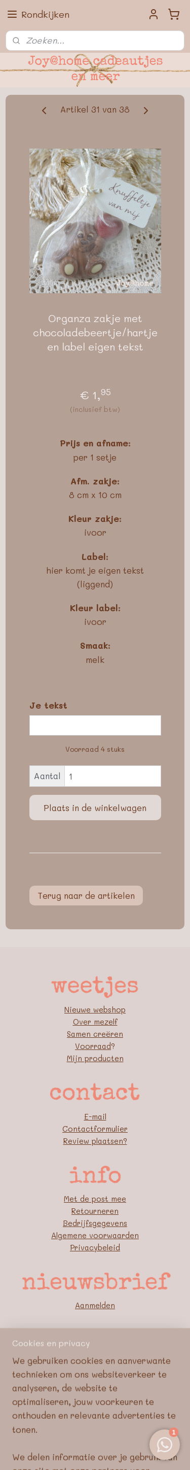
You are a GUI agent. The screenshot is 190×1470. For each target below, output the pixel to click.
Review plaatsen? (95, 1141)
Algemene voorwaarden (95, 1235)
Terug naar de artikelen (86, 895)
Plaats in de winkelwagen (95, 807)
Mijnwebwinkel (115, 1451)
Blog (95, 1387)
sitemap (93, 1435)
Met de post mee (95, 1199)
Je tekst (48, 705)
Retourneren (95, 1211)
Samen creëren (95, 1034)
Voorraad (93, 1046)
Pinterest (95, 1375)
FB (95, 1363)
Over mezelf (95, 1022)
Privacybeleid (95, 1247)
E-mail (95, 1116)
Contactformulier (95, 1129)
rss (114, 1435)
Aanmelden (95, 1305)
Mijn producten (95, 1058)
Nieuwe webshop (95, 1009)
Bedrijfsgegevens (95, 1223)
